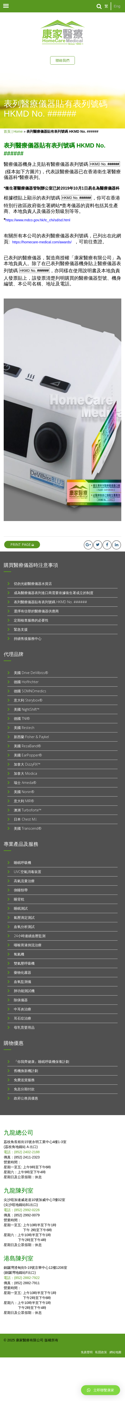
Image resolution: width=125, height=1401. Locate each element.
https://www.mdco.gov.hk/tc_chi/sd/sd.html (37, 220)
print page (22, 544)
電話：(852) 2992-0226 (22, 1210)
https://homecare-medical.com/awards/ (42, 242)
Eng (117, 6)
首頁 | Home (13, 131)
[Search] (99, 6)
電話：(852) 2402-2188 (22, 1152)
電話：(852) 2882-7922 (22, 1278)
